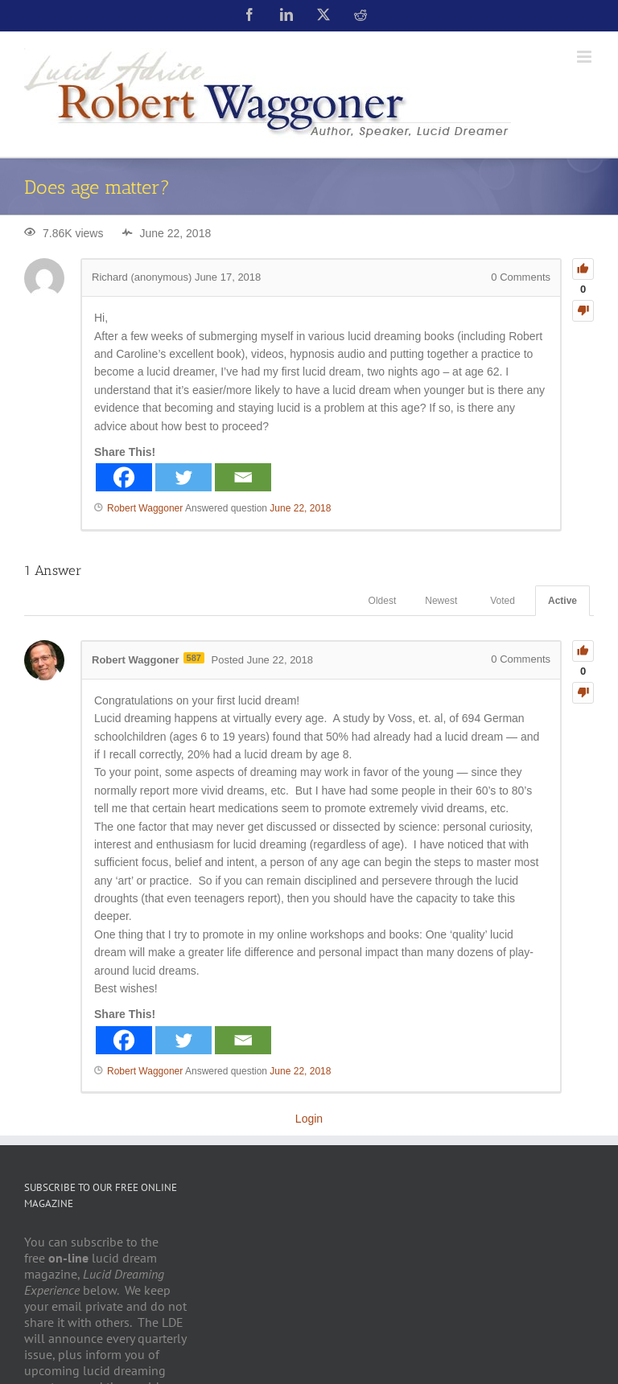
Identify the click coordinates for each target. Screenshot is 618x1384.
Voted (502, 600)
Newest (441, 600)
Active (562, 600)
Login (309, 1118)
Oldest (383, 600)
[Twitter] (183, 477)
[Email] (243, 477)
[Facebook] (124, 477)
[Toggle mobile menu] (585, 56)
